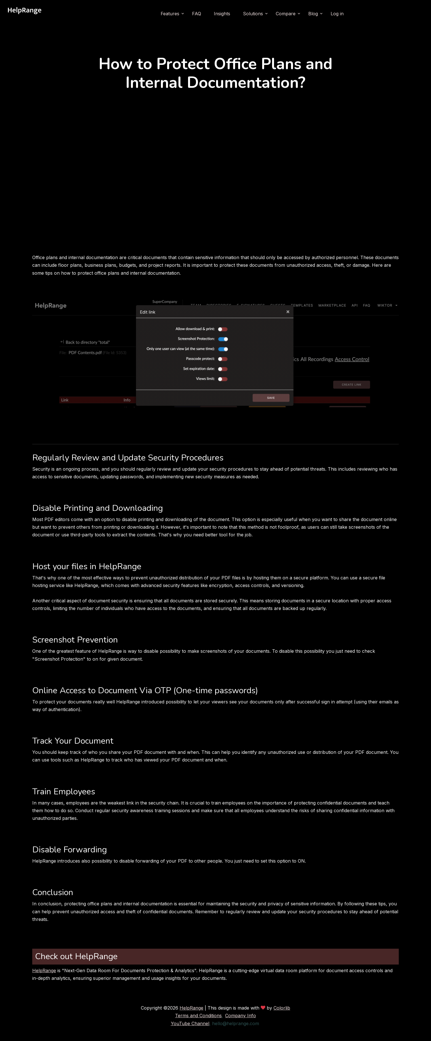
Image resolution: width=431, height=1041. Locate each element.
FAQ (196, 13)
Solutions (253, 13)
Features (170, 13)
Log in (337, 13)
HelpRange (44, 970)
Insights (222, 13)
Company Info (240, 1015)
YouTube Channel (190, 1023)
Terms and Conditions (198, 1015)
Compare (286, 13)
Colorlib (281, 1008)
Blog (313, 13)
